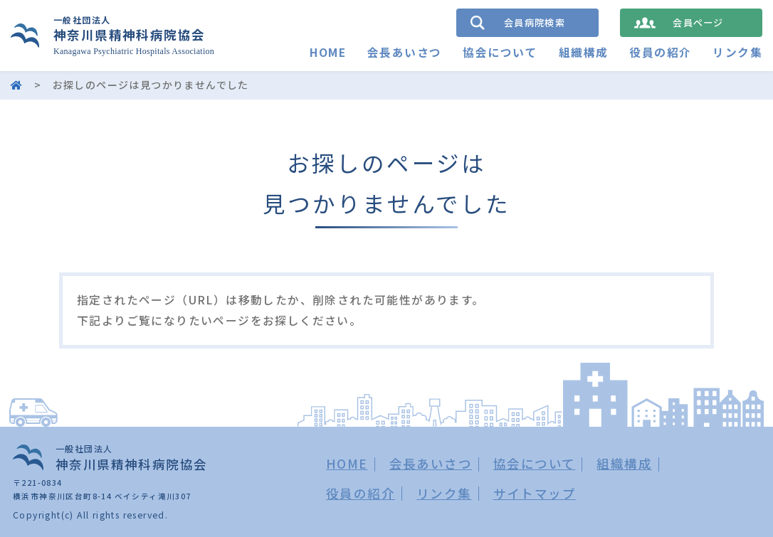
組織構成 (584, 52)
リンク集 (737, 52)
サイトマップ (534, 493)
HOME (328, 52)
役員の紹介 (660, 52)
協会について (500, 52)
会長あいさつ (404, 52)
